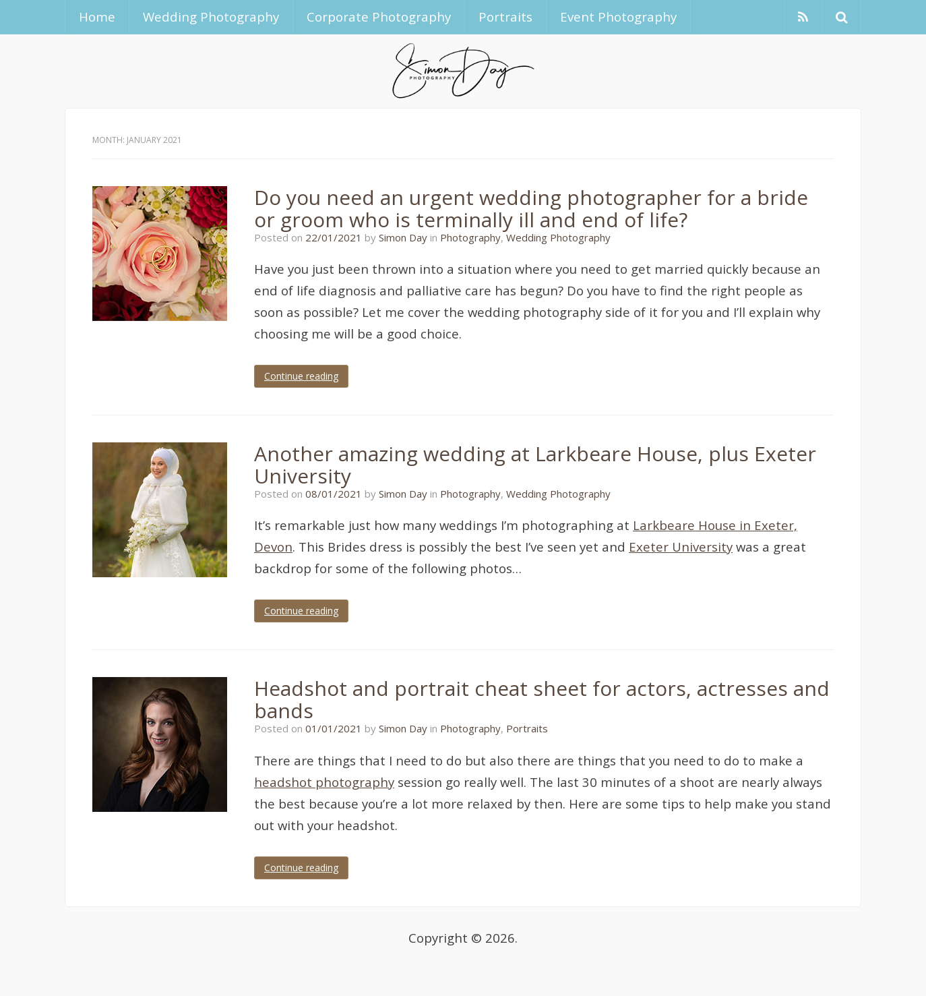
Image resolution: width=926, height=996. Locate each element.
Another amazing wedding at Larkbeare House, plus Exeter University (535, 465)
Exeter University (681, 546)
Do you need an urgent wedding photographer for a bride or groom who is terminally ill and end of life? (531, 208)
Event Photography (618, 16)
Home (97, 16)
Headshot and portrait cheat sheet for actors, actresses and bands (542, 699)
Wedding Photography (211, 16)
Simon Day (403, 237)
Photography (470, 237)
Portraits (505, 16)
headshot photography (324, 781)
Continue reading (301, 376)
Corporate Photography (379, 16)
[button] (841, 17)
